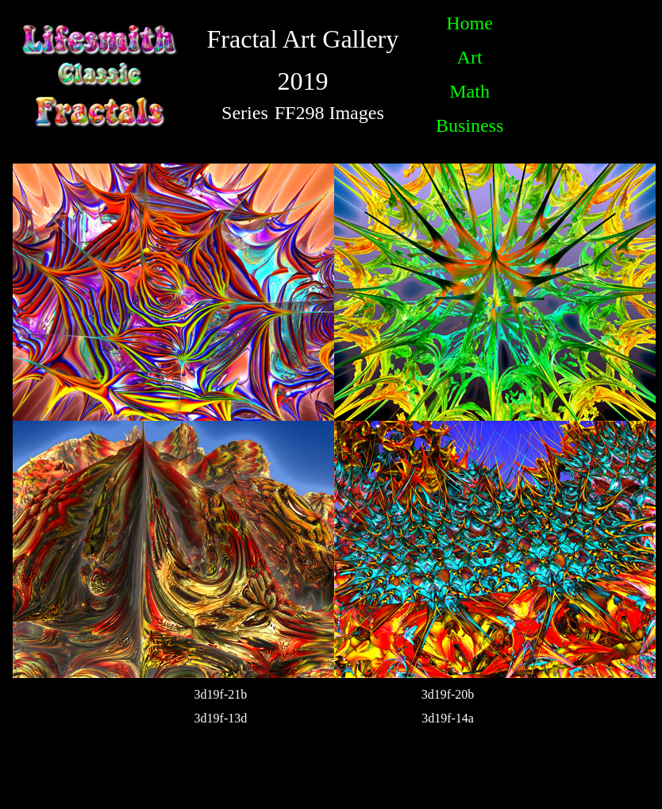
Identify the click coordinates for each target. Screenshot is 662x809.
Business (469, 125)
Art (470, 57)
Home (469, 23)
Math (469, 91)
